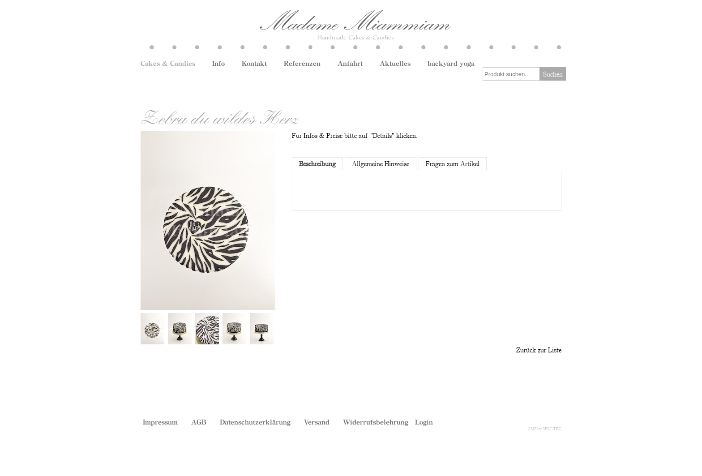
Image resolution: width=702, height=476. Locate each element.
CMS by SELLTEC (544, 428)
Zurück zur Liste (538, 350)
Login (424, 422)
